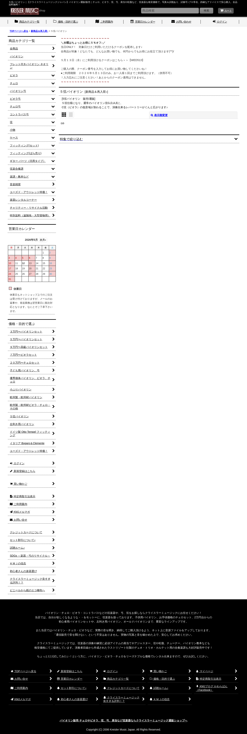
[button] (149, 138)
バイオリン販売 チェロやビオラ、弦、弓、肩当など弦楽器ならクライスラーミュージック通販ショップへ (123, 720)
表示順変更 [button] (159, 115)
